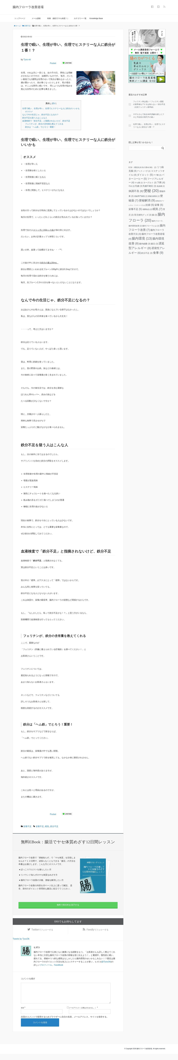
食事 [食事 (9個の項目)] (158, 252)
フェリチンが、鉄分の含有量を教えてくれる (44, 124)
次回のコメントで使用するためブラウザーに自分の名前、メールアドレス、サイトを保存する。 (65, 1023)
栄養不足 (27, 826)
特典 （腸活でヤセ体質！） (58, 18)
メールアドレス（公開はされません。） (82, 1014)
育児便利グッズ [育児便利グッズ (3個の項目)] (142, 215)
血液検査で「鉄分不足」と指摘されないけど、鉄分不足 (46, 121)
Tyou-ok (27, 59)
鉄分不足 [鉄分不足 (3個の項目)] (146, 253)
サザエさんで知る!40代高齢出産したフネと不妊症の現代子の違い (148, 115)
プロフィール (46, 967)
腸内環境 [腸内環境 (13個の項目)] (142, 238)
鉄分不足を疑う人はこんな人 (34, 118)
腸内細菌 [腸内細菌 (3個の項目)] (144, 244)
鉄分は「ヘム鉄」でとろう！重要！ (40, 127)
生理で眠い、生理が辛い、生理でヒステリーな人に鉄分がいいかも (51, 108)
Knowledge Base (96, 18)
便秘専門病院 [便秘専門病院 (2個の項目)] (141, 196)
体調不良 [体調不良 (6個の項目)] (136, 191)
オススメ (29, 111)
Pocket (53, 63)
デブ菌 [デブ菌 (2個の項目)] (157, 175)
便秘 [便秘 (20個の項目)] (151, 191)
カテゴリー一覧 (80, 18)
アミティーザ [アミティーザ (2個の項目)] (143, 171)
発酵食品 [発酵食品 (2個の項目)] (147, 209)
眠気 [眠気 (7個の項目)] (157, 209)
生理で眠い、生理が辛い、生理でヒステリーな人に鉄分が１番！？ (149, 125)
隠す (54, 103)
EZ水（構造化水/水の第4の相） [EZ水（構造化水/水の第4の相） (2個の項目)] (142, 167)
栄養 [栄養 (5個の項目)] (159, 204)
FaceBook (58, 967)
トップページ (20, 18)
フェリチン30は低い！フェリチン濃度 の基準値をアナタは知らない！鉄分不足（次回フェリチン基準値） (149, 104)
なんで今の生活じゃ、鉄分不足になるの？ (40, 114)
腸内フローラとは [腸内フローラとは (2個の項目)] (150, 226)
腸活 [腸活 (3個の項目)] (154, 244)
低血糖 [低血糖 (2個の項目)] (161, 186)
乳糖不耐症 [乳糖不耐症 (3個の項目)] (149, 186)
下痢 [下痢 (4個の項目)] (161, 182)
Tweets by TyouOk (21, 941)
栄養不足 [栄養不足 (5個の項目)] (135, 209)
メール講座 (36, 18)
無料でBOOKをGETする (68, 905)
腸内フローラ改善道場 (28, 7)
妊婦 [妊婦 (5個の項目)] (150, 204)
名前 (22, 1014)
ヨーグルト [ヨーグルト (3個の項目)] (149, 182)
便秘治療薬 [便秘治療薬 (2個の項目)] (154, 196)
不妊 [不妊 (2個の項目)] (132, 186)
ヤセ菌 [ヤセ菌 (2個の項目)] (139, 183)
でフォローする (42, 930)
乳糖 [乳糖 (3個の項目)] (138, 186)
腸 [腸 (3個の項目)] (154, 215)
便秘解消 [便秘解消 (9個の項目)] (147, 200)
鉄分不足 (54, 826)
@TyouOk (106, 964)
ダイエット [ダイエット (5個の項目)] (145, 174)
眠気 (47, 826)
